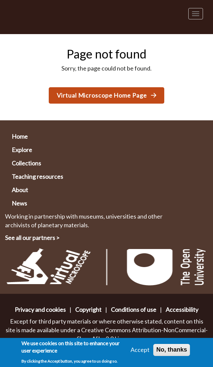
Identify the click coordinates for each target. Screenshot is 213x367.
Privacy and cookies (40, 309)
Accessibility (182, 309)
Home (20, 136)
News (19, 203)
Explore (22, 149)
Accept (140, 349)
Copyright (88, 309)
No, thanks (171, 349)
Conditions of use (133, 309)
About (20, 190)
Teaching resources (37, 176)
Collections (26, 163)
